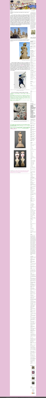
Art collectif (31, 147)
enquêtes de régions (22, 171)
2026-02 (31, 92)
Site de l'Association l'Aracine (33, 356)
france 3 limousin (19, 171)
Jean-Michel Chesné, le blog (32, 296)
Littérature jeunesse (32, 209)
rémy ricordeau (31, 114)
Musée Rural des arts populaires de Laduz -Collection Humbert (33, 342)
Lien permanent (27, 170)
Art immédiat (16, 170)
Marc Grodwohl (31, 337)
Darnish (31, 122)
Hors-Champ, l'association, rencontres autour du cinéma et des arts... (33, 293)
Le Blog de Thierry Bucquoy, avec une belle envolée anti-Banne (32, 316)
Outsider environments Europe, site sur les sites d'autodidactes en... (33, 349)
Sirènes (31, 222)
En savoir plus (32, 397)
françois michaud (16, 171)
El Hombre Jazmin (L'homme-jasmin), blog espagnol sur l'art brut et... (33, 280)
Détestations (31, 181)
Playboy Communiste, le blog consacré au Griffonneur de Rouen (32, 353)
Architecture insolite (32, 145)
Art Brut (31, 146)
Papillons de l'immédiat (32, 214)
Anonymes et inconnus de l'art (33, 144)
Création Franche (31, 112)
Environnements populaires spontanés (23, 170)
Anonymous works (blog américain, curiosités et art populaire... (32, 262)
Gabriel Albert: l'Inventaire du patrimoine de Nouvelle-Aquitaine (32, 286)
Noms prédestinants (33, 117)
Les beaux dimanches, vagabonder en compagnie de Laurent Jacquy (32, 330)
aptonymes (32, 115)
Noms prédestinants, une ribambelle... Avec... (33, 121)
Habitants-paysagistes (32, 106)
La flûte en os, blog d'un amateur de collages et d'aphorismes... (32, 307)
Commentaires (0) (11, 171)
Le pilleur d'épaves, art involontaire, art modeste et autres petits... (32, 327)
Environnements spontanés (33, 108)
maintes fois (22, 65)
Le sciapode (31, 120)
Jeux (30, 202)
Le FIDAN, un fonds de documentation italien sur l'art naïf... (32, 320)
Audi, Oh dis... (31, 79)
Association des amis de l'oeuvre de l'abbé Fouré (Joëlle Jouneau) (33, 266)
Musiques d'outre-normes (32, 211)
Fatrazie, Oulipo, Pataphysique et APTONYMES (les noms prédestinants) (33, 282)
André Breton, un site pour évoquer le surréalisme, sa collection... (32, 259)
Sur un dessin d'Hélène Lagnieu (33, 78)
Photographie (31, 216)
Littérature (31, 208)
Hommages (31, 197)
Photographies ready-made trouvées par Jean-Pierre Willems (33, 375)
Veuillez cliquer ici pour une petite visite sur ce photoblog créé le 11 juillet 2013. (32, 44)
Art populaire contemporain (32, 161)
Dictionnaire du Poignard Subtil (33, 71)
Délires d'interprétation (32, 180)
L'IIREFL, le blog (31, 300)
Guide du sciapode (32, 196)
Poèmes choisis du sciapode (32, 217)
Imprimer (20, 172)
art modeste (32, 104)
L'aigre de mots (31, 131)
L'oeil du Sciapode (32, 203)
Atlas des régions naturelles (32, 269)
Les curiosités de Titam (32, 333)
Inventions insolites (32, 201)
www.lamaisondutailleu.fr (13, 128)
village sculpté (27, 171)
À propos (33, 35)
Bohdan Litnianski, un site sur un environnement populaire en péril (33, 271)
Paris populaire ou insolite (32, 215)
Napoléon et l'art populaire (32, 212)
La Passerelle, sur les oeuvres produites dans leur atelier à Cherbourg (32, 311)
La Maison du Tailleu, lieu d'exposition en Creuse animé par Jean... (32, 309)
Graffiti (31, 195)
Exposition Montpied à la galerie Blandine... (32, 125)
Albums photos (31, 365)
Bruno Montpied (32, 116)
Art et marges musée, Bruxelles (33, 263)
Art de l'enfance (31, 148)
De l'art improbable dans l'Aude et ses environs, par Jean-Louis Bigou (33, 276)
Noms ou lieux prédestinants (32, 213)
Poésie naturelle (33, 107)
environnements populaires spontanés (32, 111)
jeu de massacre (16, 172)
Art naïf (31, 159)
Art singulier (32, 105)
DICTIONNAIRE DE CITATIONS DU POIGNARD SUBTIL (32, 184)
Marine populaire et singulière (33, 210)
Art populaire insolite (32, 162)
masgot (25, 171)
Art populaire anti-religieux (32, 160)
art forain (14, 172)
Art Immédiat (32, 113)
